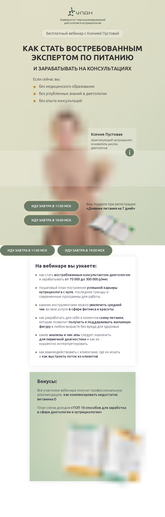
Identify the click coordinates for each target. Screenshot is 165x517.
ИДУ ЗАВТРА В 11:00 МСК (51, 206)
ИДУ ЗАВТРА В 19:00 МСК (51, 220)
